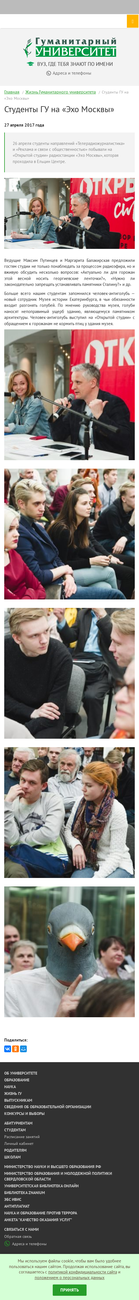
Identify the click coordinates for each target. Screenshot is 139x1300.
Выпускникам (18, 1100)
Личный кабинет (19, 1143)
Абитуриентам (18, 1123)
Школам (12, 1157)
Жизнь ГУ (13, 1093)
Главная (11, 92)
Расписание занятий (22, 1136)
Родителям (15, 1150)
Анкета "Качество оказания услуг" (38, 1219)
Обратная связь (18, 1236)
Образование (16, 1079)
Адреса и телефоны (25, 1243)
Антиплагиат (17, 1206)
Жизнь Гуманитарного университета (60, 92)
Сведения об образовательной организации (47, 1106)
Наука (10, 1086)
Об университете (20, 1073)
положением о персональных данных (70, 1277)
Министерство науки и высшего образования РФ (52, 1166)
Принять (69, 1290)
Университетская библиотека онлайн (41, 1185)
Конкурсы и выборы (24, 1113)
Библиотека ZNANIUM (24, 1192)
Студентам (15, 1129)
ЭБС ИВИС (12, 1199)
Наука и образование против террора (40, 1213)
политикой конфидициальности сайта (82, 1272)
